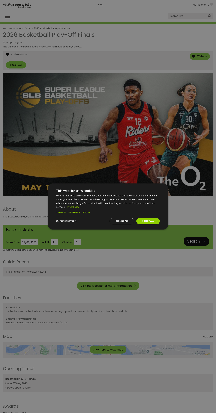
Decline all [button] (121, 221)
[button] (108, 212)
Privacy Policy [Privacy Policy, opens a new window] (73, 206)
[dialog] (108, 206)
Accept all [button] (147, 221)
